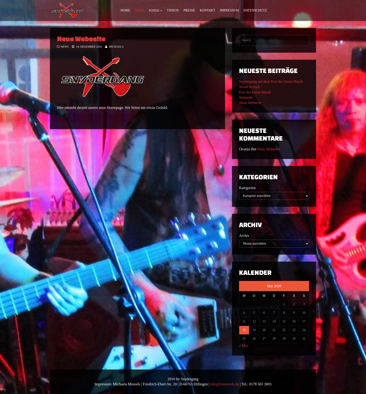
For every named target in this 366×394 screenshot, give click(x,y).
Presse (189, 10)
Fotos (154, 10)
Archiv (244, 236)
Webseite (246, 98)
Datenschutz (255, 10)
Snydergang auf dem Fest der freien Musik (271, 81)
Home (125, 10)
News (139, 10)
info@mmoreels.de (224, 384)
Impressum (229, 10)
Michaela (116, 46)
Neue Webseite (81, 38)
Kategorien (247, 188)
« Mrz (243, 346)
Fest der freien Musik (255, 92)
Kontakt (207, 10)
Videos (173, 10)
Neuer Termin (249, 87)
